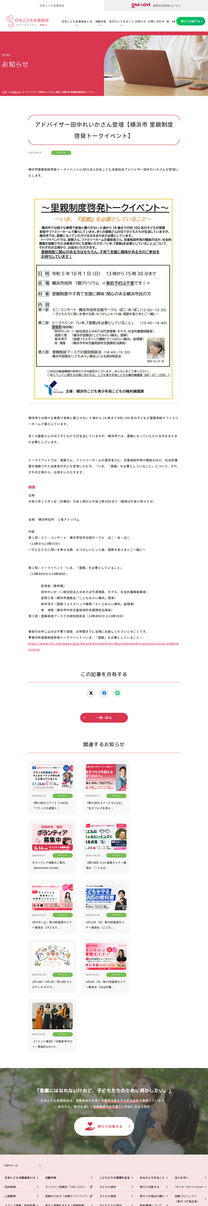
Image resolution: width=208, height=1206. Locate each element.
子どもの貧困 (107, 1077)
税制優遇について (151, 1087)
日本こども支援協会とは (77, 21)
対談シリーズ (183, 1110)
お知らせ (140, 21)
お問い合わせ (156, 21)
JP (168, 22)
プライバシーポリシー (189, 1129)
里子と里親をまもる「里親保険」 (66, 1087)
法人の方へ (182, 1059)
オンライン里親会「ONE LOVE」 (66, 1068)
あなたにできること (121, 21)
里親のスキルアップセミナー (63, 1096)
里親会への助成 (55, 1105)
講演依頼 (180, 1092)
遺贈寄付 (145, 1096)
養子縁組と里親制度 (111, 1105)
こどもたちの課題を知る (114, 1059)
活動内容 (100, 21)
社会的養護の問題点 (111, 1096)
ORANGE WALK (55, 1123)
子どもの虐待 (107, 1068)
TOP (4, 92)
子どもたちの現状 (110, 1087)
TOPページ (11, 1047)
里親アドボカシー (56, 1114)
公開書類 (10, 1077)
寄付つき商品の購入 (152, 1077)
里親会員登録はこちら (156, 5)
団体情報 (10, 1068)
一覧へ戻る (104, 718)
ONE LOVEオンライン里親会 (178, 1160)
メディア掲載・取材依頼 (20, 1087)
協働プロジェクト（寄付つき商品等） (187, 1080)
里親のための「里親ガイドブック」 (67, 1077)
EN (173, 22)
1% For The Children (189, 1068)
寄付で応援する (190, 21)
